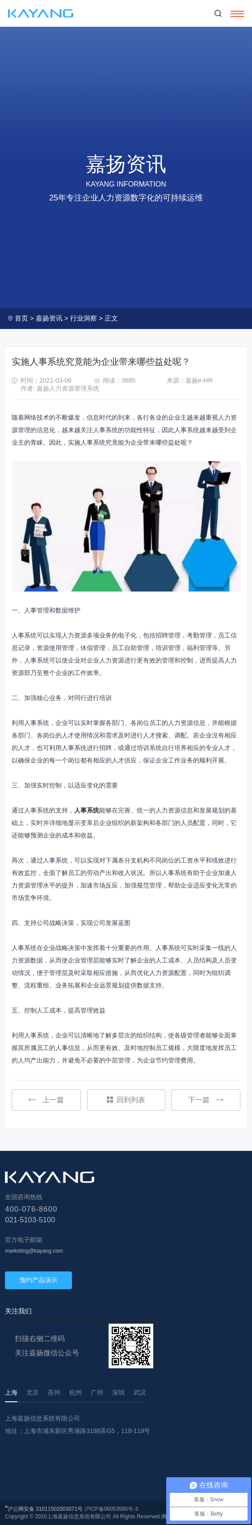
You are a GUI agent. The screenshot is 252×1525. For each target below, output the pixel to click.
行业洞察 (83, 318)
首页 (21, 318)
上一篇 (46, 1100)
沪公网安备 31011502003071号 (45, 1509)
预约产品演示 (38, 1279)
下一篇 (205, 1100)
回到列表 (126, 1100)
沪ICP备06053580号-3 (111, 1509)
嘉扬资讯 (49, 318)
